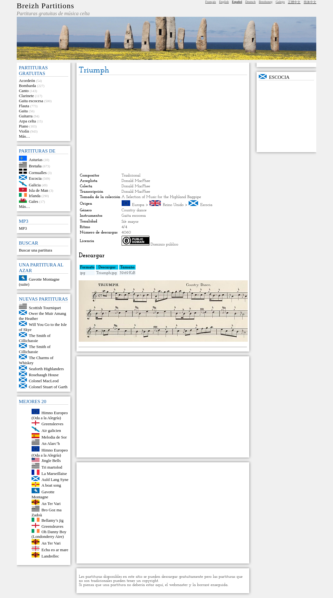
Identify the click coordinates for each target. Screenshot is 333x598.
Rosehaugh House (43, 374)
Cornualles (37, 172)
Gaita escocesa (31, 100)
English (224, 1)
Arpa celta (27, 121)
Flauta (24, 105)
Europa (138, 205)
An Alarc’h (50, 443)
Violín (24, 131)
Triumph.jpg (106, 273)
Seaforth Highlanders (46, 368)
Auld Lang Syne (54, 479)
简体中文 (310, 2)
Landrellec (50, 556)
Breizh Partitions (45, 6)
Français (210, 1)
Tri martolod (51, 466)
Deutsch (250, 1)
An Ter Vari (51, 503)
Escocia (35, 178)
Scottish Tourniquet (45, 307)
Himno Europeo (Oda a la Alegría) (50, 415)
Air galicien (51, 430)
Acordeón (27, 80)
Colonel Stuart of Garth (48, 386)
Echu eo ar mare (54, 549)
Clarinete (26, 95)
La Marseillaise (54, 473)
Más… (24, 136)
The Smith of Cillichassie (35, 338)
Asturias (35, 159)
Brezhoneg (265, 1)
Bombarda (27, 85)
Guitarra (26, 116)
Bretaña (35, 166)
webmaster (178, 585)
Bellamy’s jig (52, 520)
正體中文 (294, 2)
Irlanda (34, 195)
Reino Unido (173, 205)
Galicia (35, 185)
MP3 (23, 228)
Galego (280, 1)
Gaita (23, 111)
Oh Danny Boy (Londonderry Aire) (49, 534)
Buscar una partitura (35, 250)
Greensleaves (52, 526)
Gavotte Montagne (43, 494)
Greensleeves (52, 423)
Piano (23, 126)
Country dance (134, 210)
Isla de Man (38, 190)
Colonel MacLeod (43, 380)
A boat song (51, 485)
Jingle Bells (51, 460)
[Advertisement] (163, 124)
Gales (33, 201)
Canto (24, 90)
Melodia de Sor (54, 436)
